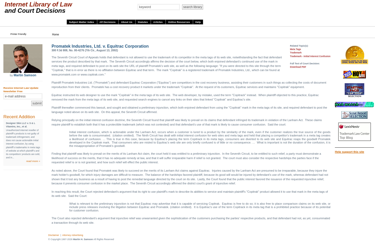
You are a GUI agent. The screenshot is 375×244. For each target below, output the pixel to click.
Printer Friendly (18, 34)
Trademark (296, 52)
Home (55, 34)
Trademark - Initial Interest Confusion (310, 56)
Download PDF (298, 67)
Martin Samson (25, 75)
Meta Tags (295, 49)
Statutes (143, 22)
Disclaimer (53, 235)
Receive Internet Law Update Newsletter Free (20, 89)
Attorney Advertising (72, 235)
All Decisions (107, 22)
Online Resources (179, 22)
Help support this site (349, 151)
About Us (127, 22)
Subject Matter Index (82, 22)
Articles (158, 22)
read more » (33, 161)
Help (198, 22)
